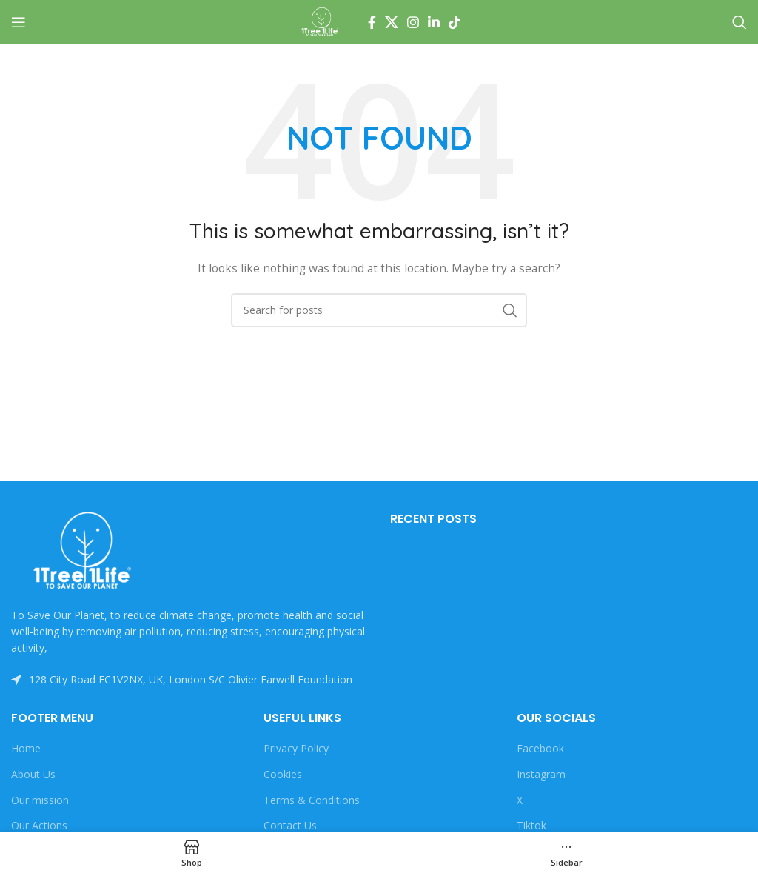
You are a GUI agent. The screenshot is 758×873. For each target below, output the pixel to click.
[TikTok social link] (454, 22)
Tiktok (531, 825)
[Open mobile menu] (18, 22)
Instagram (541, 774)
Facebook (540, 748)
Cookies (283, 774)
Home (26, 748)
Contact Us (290, 825)
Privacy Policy (296, 748)
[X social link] (391, 22)
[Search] (739, 22)
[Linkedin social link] (433, 22)
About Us (33, 774)
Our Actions (39, 825)
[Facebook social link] (371, 22)
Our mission (40, 800)
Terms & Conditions (312, 800)
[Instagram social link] (413, 22)
